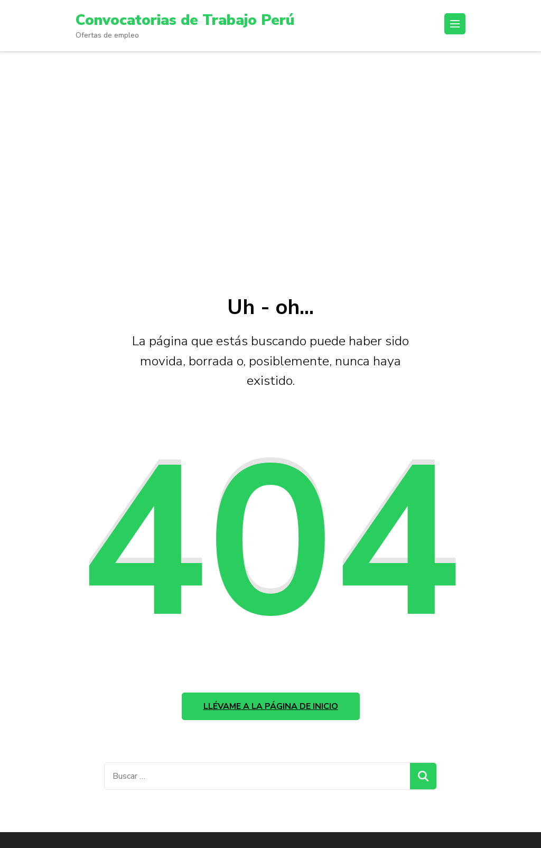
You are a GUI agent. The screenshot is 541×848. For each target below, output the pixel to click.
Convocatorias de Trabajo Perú (185, 20)
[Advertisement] (270, 168)
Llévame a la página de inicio (270, 706)
